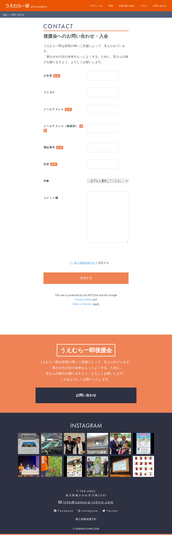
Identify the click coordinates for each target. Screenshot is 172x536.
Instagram (88, 512)
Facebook (64, 512)
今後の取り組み (127, 6)
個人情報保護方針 (84, 262)
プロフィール (96, 6)
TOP (5, 14)
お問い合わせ (159, 6)
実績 (110, 6)
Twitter (110, 512)
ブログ (143, 6)
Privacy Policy (83, 299)
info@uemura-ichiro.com (86, 503)
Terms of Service (82, 304)
